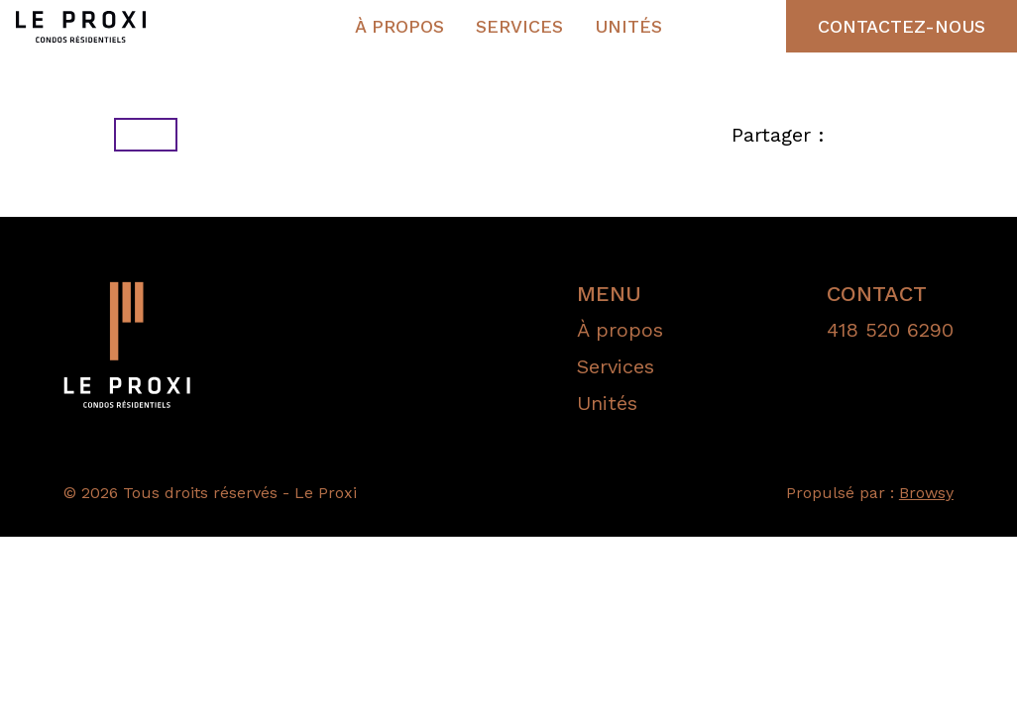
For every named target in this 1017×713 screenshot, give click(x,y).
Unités (628, 26)
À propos (399, 26)
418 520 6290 (890, 330)
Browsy (926, 492)
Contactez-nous (901, 26)
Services (519, 26)
